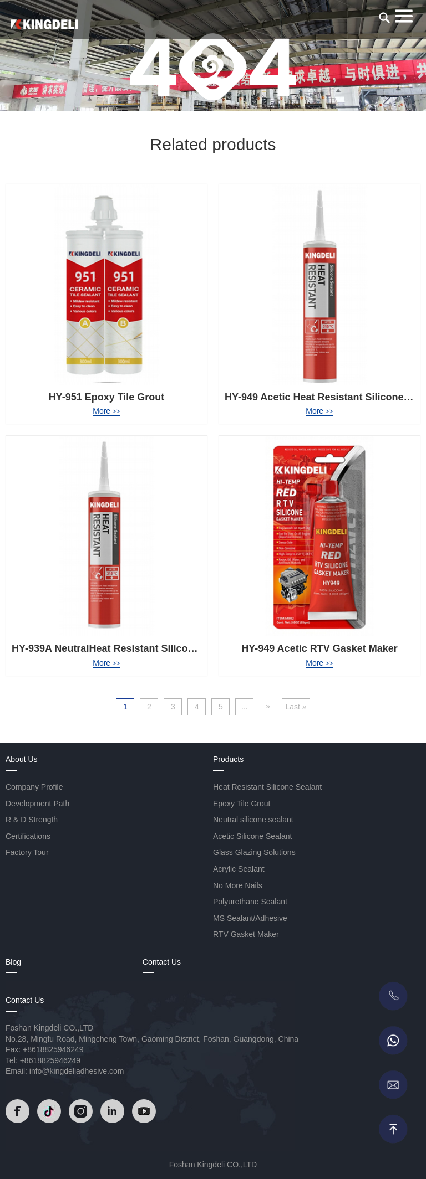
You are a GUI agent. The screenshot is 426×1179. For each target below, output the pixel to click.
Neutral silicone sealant (253, 819)
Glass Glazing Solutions (254, 852)
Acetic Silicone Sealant (252, 836)
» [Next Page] (268, 706)
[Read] (44, 24)
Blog (13, 961)
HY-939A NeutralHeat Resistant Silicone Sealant (124, 648)
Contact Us (162, 961)
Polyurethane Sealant (250, 901)
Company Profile (34, 786)
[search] (384, 17)
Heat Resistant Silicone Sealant (267, 786)
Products (228, 759)
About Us (22, 759)
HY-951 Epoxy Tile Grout (107, 397)
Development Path (37, 803)
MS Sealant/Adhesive (250, 918)
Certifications (28, 836)
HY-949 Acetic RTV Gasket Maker (319, 648)
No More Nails (237, 885)
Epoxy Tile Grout (242, 803)
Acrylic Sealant (239, 868)
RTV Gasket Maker (246, 934)
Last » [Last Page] (295, 706)
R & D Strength (32, 819)
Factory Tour (27, 852)
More (106, 410)
